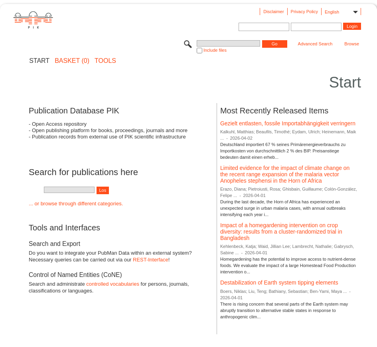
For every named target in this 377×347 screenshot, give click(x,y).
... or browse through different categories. (76, 204)
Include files (215, 50)
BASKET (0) (72, 61)
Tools (105, 61)
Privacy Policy (304, 11)
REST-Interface (150, 260)
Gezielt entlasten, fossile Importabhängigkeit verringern (287, 123)
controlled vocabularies (112, 284)
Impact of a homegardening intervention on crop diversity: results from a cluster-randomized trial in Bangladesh (281, 231)
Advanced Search (315, 43)
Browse (351, 43)
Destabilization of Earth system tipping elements (279, 282)
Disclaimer (273, 11)
